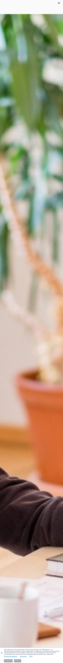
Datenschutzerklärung (10, 656)
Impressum (23, 656)
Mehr (31, 656)
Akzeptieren (8, 660)
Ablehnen (18, 660)
